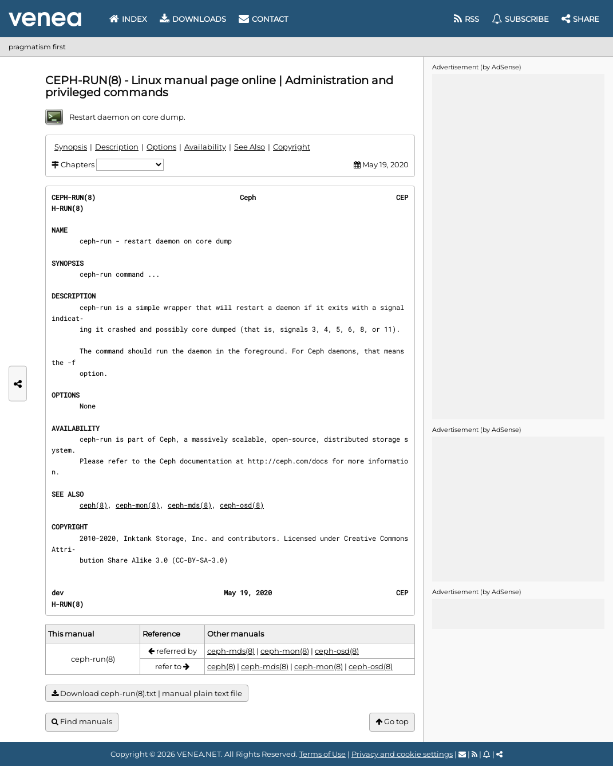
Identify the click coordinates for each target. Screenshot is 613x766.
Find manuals (82, 721)
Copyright (291, 146)
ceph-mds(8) (190, 504)
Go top (392, 721)
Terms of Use (322, 754)
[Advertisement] (518, 246)
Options (161, 146)
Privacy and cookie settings (402, 754)
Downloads (193, 19)
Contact (263, 19)
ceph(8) (94, 504)
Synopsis (70, 146)
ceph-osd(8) (242, 504)
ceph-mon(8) (138, 504)
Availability (205, 146)
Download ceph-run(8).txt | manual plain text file (147, 693)
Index (128, 19)
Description (117, 146)
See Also (249, 146)
